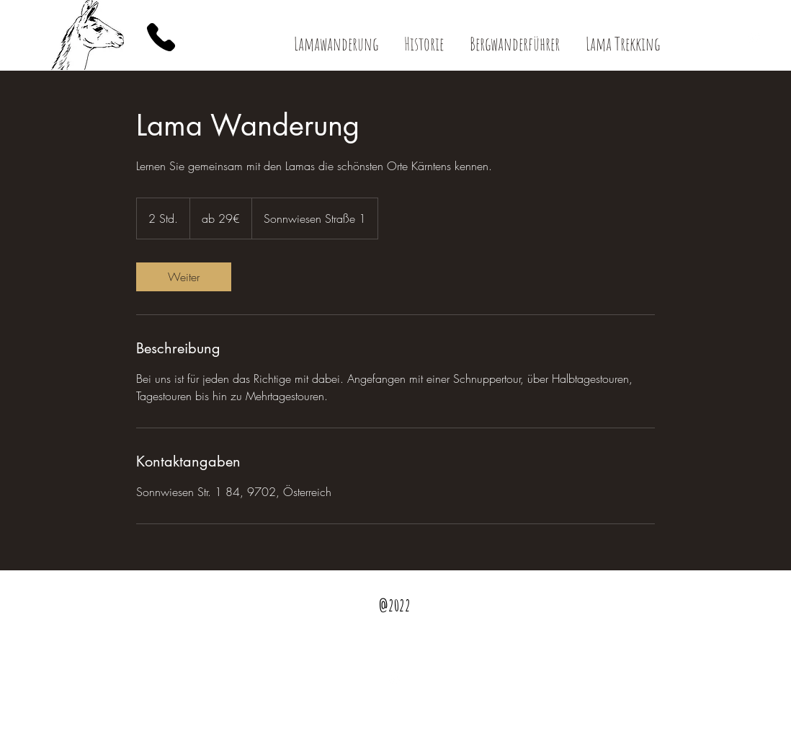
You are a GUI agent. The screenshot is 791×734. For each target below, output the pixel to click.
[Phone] (160, 37)
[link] (183, 276)
